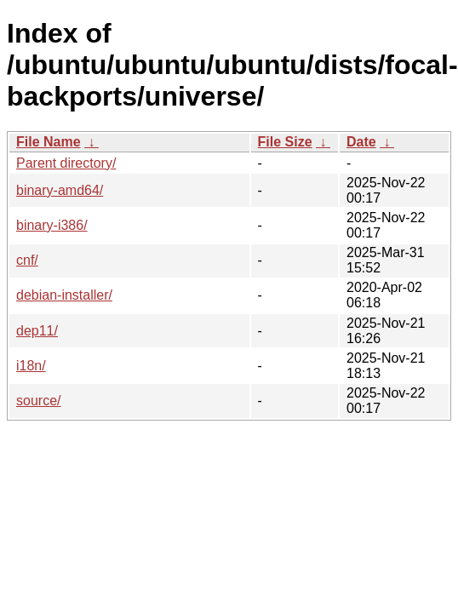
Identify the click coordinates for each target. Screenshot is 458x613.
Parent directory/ (66, 163)
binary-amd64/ (59, 190)
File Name (48, 142)
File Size (285, 142)
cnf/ (27, 260)
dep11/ (37, 331)
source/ (38, 400)
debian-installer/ (64, 295)
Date (361, 142)
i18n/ (31, 365)
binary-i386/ (52, 225)
